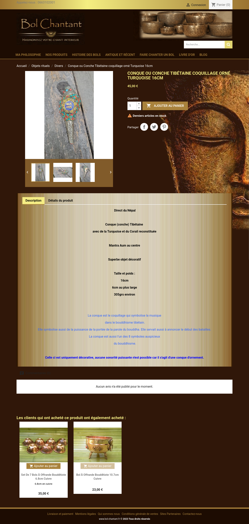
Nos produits (56, 55)
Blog (203, 55)
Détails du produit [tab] (60, 200)
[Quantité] (132, 106)
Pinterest (164, 127)
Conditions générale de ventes (140, 513)
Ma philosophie (28, 55)
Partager (144, 127)
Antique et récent (120, 55)
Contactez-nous (192, 513)
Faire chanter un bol (157, 55)
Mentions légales (85, 513)
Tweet (154, 127)
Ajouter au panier (165, 105)
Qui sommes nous (109, 513)
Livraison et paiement (60, 513)
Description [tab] (33, 200)
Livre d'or (187, 55)
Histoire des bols (86, 55)
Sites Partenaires (170, 513)
